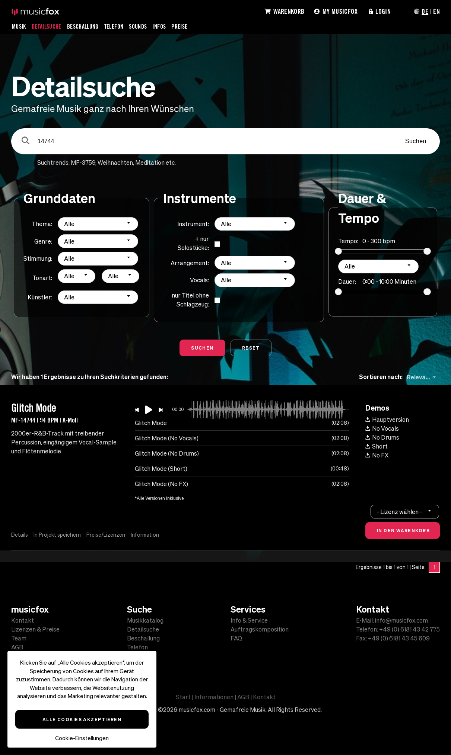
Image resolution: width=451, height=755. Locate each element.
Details (19, 535)
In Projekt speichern (57, 535)
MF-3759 (83, 162)
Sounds (138, 26)
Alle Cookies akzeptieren (82, 719)
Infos (159, 26)
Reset (251, 347)
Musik (19, 26)
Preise (179, 26)
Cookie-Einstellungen (82, 738)
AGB (17, 647)
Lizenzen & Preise (35, 629)
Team (18, 638)
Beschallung (83, 26)
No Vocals (382, 428)
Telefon (114, 26)
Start (183, 697)
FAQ (236, 638)
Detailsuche (46, 26)
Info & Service (249, 620)
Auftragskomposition (260, 629)
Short (376, 446)
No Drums (382, 437)
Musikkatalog (145, 620)
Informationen (214, 697)
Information (145, 535)
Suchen (415, 141)
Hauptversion (387, 419)
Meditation (150, 162)
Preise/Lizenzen (105, 535)
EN (436, 11)
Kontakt (22, 620)
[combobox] (98, 224)
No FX (376, 455)
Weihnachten (115, 162)
